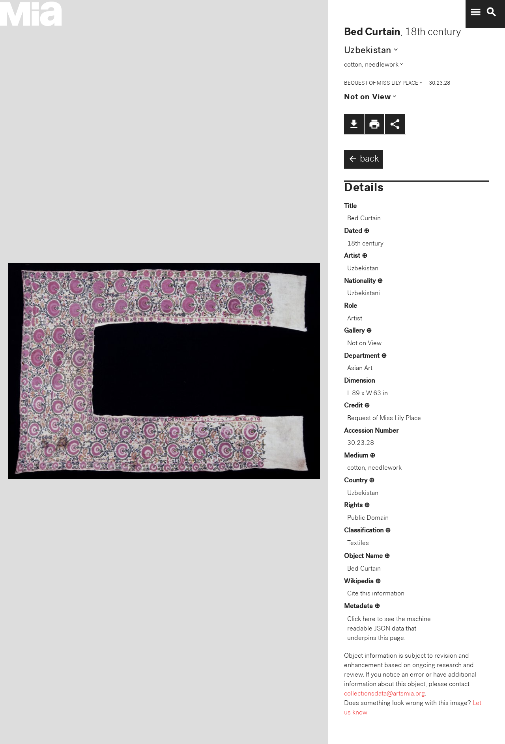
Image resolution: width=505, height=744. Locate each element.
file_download (354, 124)
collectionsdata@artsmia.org (384, 694)
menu (475, 12)
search (491, 12)
